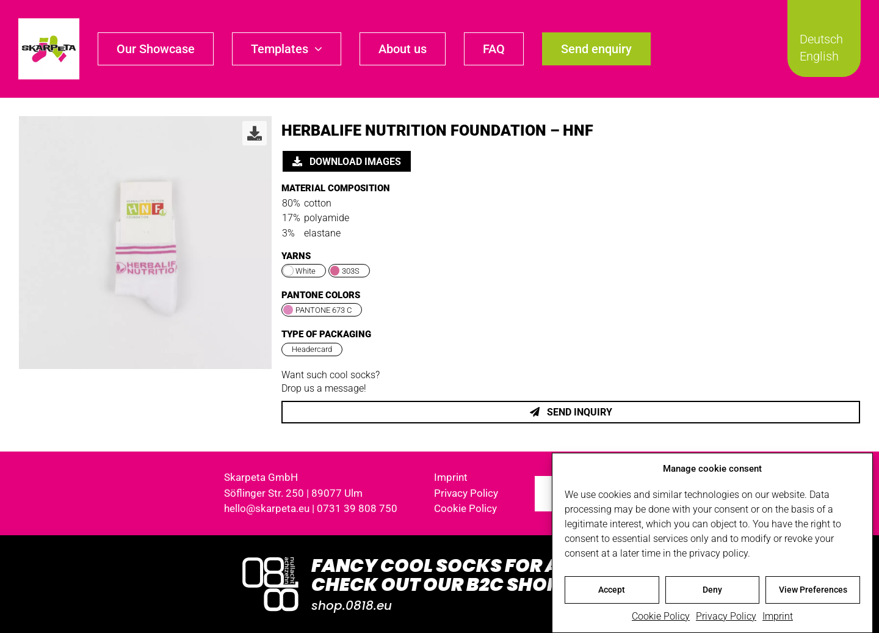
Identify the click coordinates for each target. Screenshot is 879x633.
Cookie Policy (661, 617)
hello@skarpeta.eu (266, 508)
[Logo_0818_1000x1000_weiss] (270, 558)
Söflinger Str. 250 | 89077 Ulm (293, 493)
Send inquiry (571, 412)
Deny (712, 590)
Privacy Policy (726, 617)
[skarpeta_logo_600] (48, 23)
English (819, 56)
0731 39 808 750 (357, 508)
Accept (611, 590)
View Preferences (813, 590)
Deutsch (821, 39)
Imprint (777, 617)
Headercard (312, 349)
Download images (346, 161)
